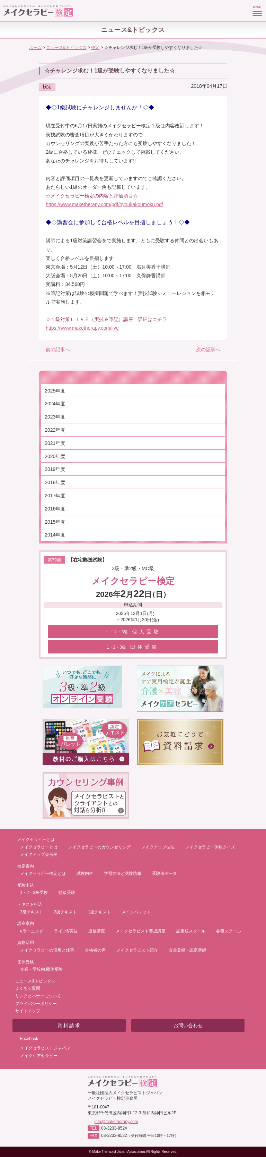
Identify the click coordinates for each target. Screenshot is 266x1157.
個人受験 (133, 631)
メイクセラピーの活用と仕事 (47, 950)
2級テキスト (65, 912)
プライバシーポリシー (36, 1003)
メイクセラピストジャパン (45, 1048)
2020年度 (55, 456)
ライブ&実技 (66, 931)
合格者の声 (95, 950)
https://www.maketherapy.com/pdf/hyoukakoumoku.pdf (104, 204)
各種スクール (228, 931)
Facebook (29, 1038)
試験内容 (85, 873)
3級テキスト (31, 912)
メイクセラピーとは (38, 847)
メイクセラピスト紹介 (137, 950)
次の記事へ (208, 349)
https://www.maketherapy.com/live (82, 328)
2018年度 (55, 482)
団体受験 (133, 647)
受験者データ (164, 873)
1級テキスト (99, 912)
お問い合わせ (188, 1025)
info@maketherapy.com (116, 1121)
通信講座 (96, 931)
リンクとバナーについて (38, 996)
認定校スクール (190, 931)
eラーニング (31, 931)
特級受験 (67, 892)
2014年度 (55, 535)
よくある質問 (27, 988)
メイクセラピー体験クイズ (210, 847)
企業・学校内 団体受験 (41, 969)
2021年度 (55, 443)
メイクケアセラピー (38, 1055)
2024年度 (55, 403)
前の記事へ (58, 349)
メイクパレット (136, 912)
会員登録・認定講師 (187, 950)
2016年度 (55, 509)
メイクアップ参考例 (38, 854)
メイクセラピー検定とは (43, 873)
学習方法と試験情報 (122, 873)
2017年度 (55, 495)
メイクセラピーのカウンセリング (99, 847)
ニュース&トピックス (35, 981)
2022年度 (55, 430)
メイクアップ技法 (158, 847)
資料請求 (69, 1025)
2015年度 (55, 522)
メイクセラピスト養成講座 (141, 931)
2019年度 (55, 469)
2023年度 (55, 417)
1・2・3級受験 (34, 892)
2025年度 (55, 391)
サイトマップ (27, 1010)
